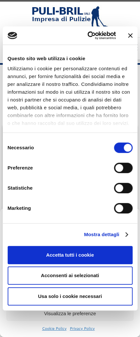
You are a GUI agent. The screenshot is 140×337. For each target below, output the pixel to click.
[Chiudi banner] (130, 35)
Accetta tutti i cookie (70, 255)
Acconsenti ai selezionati (70, 275)
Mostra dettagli (101, 234)
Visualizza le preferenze (70, 313)
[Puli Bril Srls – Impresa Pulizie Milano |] (70, 18)
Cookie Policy (54, 328)
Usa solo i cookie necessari (70, 296)
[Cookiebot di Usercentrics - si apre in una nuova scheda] (88, 35)
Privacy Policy (82, 328)
